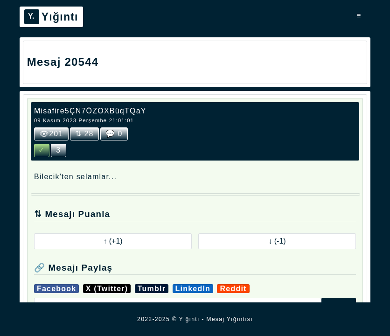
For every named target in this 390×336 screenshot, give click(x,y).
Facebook (57, 289)
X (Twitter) (107, 289)
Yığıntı (51, 16)
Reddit (233, 289)
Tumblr (152, 289)
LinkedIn (193, 289)
